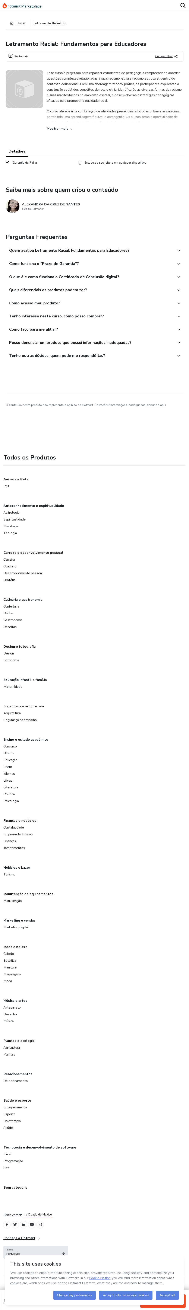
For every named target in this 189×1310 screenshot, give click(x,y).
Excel (7, 1161)
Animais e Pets (15, 486)
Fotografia (11, 667)
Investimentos (14, 855)
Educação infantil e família (25, 687)
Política (9, 801)
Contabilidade (13, 834)
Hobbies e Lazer (16, 874)
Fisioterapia (12, 1128)
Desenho (10, 1021)
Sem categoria (15, 1194)
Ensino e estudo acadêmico (25, 746)
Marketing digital (16, 934)
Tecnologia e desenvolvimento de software (39, 1154)
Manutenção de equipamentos (28, 901)
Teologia (10, 540)
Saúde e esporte (17, 1107)
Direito (8, 760)
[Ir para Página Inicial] (24, 6)
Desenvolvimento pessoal (23, 580)
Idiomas (9, 781)
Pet (6, 493)
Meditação (11, 533)
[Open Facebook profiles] (7, 1232)
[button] (90, 252)
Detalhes (17, 152)
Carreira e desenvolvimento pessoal (33, 560)
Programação (13, 1168)
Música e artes (15, 1008)
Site (6, 1175)
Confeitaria (11, 613)
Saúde (8, 1135)
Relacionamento (15, 1088)
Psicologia (11, 808)
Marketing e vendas (19, 927)
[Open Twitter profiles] (16, 1232)
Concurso (10, 753)
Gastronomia (12, 627)
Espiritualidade (14, 526)
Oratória (9, 587)
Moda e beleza (15, 954)
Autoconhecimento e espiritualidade (33, 513)
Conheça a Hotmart (21, 1246)
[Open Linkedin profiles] (26, 1232)
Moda (7, 988)
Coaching (9, 573)
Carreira (9, 566)
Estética (9, 967)
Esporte (9, 1121)
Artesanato (12, 1014)
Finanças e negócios (19, 828)
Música (8, 1028)
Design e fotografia (19, 653)
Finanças (9, 848)
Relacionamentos (17, 1081)
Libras (7, 787)
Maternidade (12, 694)
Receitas (10, 634)
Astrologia (11, 520)
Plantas (9, 1061)
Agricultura (11, 1055)
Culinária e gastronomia (22, 607)
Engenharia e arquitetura (23, 713)
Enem (7, 774)
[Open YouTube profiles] (35, 1232)
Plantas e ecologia (19, 1048)
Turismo (9, 881)
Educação (10, 767)
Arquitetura (12, 720)
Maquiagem (12, 981)
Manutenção (12, 908)
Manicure (10, 974)
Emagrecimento (15, 1114)
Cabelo (8, 961)
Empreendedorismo (18, 841)
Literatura (10, 794)
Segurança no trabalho (20, 727)
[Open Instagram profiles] (45, 1232)
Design (8, 660)
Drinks (8, 620)
